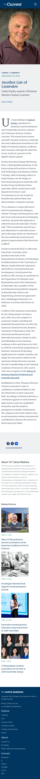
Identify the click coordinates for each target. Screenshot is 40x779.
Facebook (5, 757)
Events (3, 733)
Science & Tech (7, 722)
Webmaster (16, 706)
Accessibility (6, 706)
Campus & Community (9, 729)
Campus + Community (11, 73)
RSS (2, 773)
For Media (5, 745)
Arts (3, 718)
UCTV (3, 770)
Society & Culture (7, 726)
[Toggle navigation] (35, 4)
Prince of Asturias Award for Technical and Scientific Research (18, 374)
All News (4, 715)
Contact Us (5, 742)
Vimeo (3, 764)
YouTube (4, 767)
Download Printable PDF (14, 448)
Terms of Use (13, 703)
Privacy (4, 703)
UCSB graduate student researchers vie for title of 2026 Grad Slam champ (13, 669)
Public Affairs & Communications (13, 749)
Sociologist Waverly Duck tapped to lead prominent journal (13, 586)
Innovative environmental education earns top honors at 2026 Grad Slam (14, 627)
